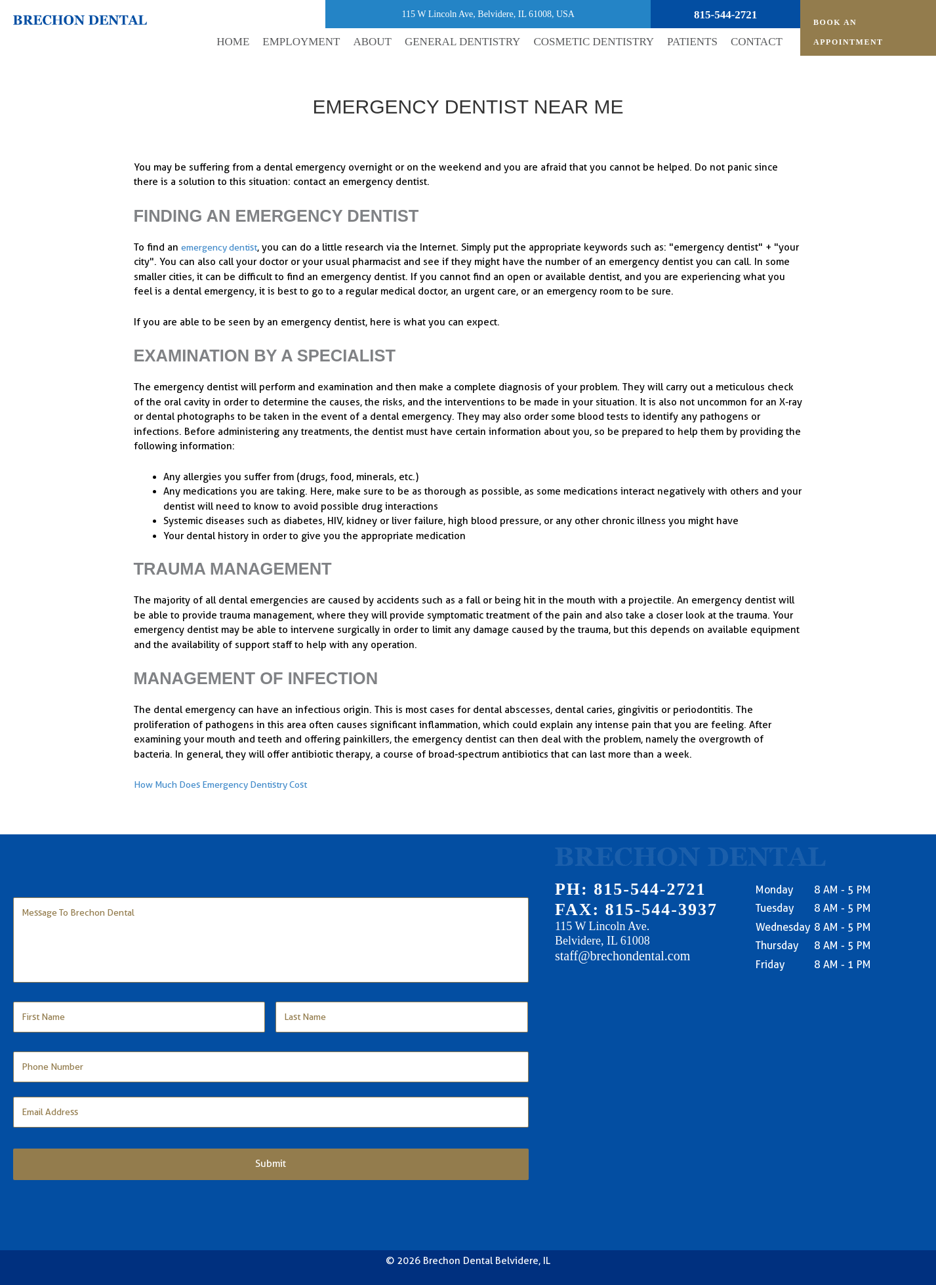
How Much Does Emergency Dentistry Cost (229, 784)
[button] (372, 42)
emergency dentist (223, 247)
